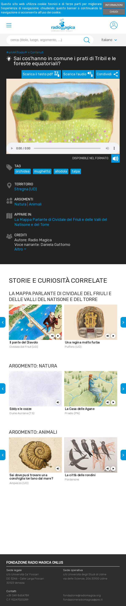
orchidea (23, 171)
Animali (35, 204)
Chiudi (114, 11)
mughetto (42, 171)
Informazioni (114, 5)
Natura (20, 204)
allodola (61, 171)
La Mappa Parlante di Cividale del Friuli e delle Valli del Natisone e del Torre (60, 222)
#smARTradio (16, 52)
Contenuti (36, 52)
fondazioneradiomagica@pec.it (83, 599)
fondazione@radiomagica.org (82, 595)
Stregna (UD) (25, 189)
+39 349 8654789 (17, 595)
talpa (76, 171)
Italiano (110, 40)
